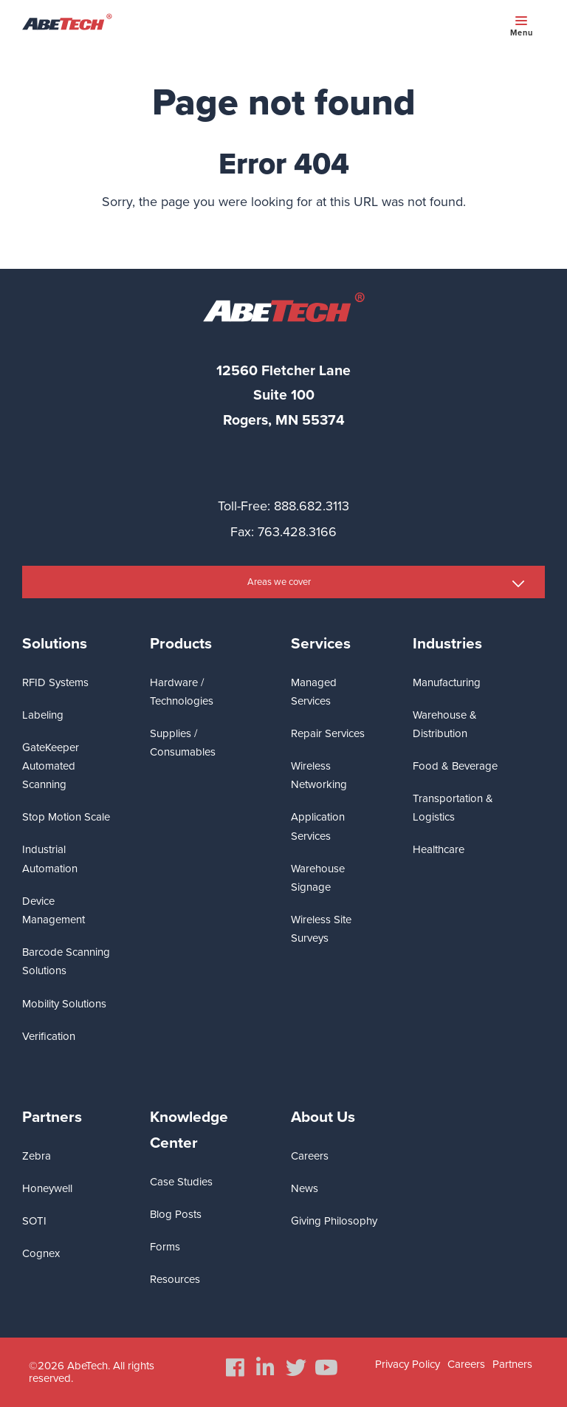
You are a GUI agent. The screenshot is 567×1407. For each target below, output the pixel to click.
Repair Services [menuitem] (328, 733)
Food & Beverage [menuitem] (455, 766)
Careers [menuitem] (310, 1156)
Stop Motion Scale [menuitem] (66, 817)
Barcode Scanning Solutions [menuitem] (66, 961)
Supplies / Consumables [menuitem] (183, 743)
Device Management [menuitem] (53, 910)
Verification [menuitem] (48, 1036)
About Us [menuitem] (323, 1117)
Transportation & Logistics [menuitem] (453, 808)
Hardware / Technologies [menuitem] (181, 692)
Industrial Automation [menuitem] (50, 858)
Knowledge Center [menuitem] (189, 1130)
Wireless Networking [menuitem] (319, 775)
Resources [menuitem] (175, 1279)
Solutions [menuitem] (54, 643)
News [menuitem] (304, 1188)
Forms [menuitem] (165, 1246)
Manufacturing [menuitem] (447, 682)
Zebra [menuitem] (36, 1156)
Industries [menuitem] (447, 643)
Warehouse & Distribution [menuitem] (445, 724)
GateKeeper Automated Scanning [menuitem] (50, 766)
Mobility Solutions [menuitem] (64, 1003)
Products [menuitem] (181, 643)
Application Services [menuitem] (318, 826)
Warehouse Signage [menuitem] (318, 878)
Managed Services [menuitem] (314, 692)
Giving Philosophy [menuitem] (334, 1221)
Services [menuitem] (321, 643)
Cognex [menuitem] (41, 1253)
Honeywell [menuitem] (47, 1188)
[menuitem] (235, 1368)
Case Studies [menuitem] (181, 1181)
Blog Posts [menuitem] (176, 1214)
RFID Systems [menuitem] (55, 682)
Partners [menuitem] (52, 1117)
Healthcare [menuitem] (438, 849)
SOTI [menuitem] (34, 1221)
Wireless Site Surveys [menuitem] (321, 929)
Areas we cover (279, 582)
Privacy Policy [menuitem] (407, 1364)
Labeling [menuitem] (42, 715)
